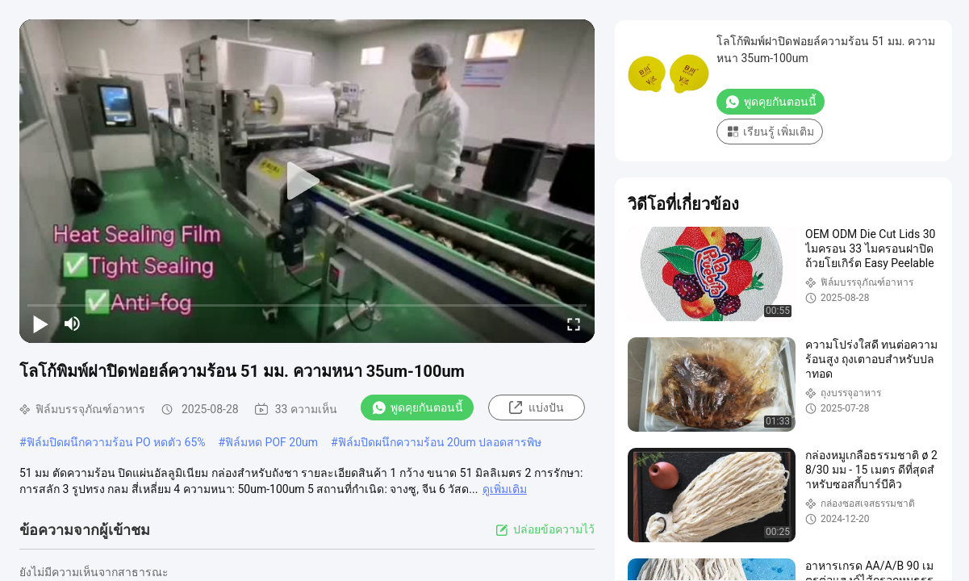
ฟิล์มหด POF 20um (271, 442)
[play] (307, 181)
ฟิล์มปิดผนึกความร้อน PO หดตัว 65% (116, 442)
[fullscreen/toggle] (574, 323)
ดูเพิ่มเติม (504, 489)
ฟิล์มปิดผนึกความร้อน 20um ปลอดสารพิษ (440, 442)
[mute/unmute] (72, 323)
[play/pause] (40, 323)
